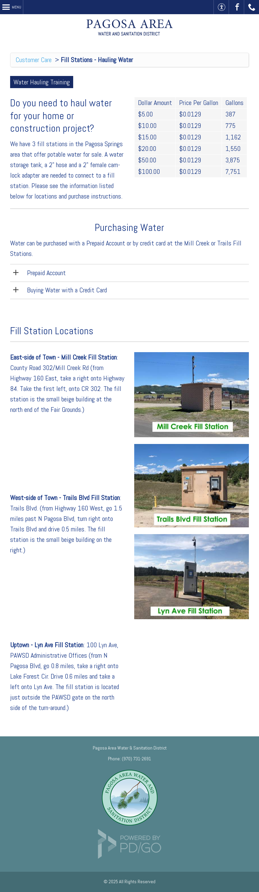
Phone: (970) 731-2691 (129, 759)
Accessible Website (221, 7)
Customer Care (34, 59)
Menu (16, 7)
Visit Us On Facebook (236, 7)
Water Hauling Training (41, 82)
